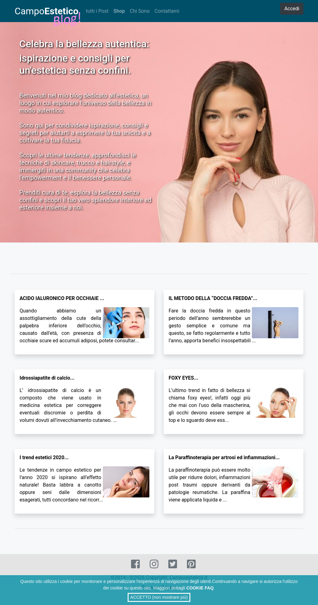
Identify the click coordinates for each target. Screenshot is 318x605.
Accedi (291, 9)
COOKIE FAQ (200, 587)
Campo (46, 12)
